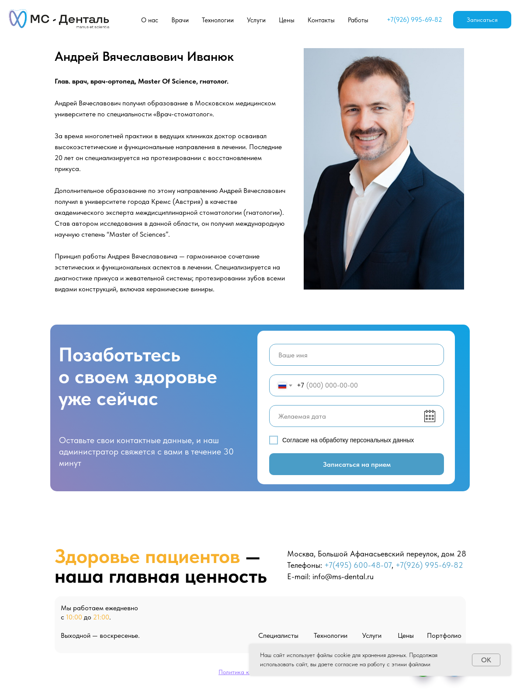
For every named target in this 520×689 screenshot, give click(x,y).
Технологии (218, 20)
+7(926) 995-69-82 (414, 20)
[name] (356, 355)
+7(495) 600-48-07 (358, 565)
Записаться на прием (357, 464)
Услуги (256, 20)
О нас (149, 20)
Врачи (180, 20)
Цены (287, 20)
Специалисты (278, 635)
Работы (358, 20)
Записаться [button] (482, 19)
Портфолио (444, 635)
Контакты (321, 20)
